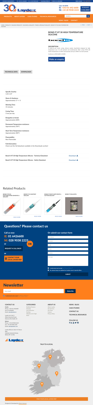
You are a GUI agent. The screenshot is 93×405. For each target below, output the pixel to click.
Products (8, 25)
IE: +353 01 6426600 (21, 1)
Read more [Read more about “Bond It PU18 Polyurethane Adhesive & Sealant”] (17, 217)
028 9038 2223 (16, 240)
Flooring (28, 308)
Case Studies (74, 308)
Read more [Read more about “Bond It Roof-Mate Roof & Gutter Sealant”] (58, 216)
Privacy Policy (51, 313)
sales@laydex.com (13, 326)
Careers (50, 312)
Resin (27, 315)
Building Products (17, 25)
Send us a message (56, 1)
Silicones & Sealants (28, 25)
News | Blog (79, 1)
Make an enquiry (56, 59)
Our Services (51, 308)
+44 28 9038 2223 (69, 10)
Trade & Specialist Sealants (42, 25)
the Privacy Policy (67, 268)
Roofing (28, 312)
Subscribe (70, 291)
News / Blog (74, 305)
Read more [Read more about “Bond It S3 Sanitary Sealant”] (37, 216)
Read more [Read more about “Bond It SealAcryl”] (79, 216)
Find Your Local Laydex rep (46, 399)
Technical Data (11, 72)
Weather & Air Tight (31, 313)
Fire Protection (30, 310)
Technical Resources (78, 315)
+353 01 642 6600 (68, 7)
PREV (82, 25)
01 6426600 (14, 236)
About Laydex (51, 307)
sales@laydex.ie (45, 1)
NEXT (89, 25)
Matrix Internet (23, 403)
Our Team (50, 310)
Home (2, 25)
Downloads (26, 72)
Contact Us (74, 311)
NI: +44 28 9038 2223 (33, 1)
